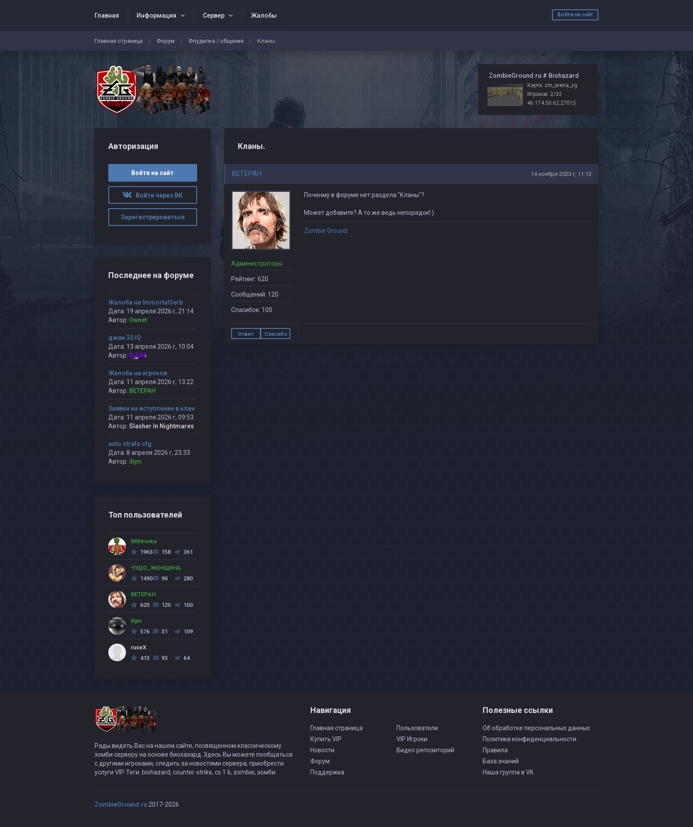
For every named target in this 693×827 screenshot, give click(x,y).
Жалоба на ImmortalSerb (145, 302)
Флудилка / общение (216, 41)
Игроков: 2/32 (544, 94)
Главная (107, 15)
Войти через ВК (152, 195)
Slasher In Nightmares (161, 426)
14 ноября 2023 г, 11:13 (561, 174)
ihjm (135, 461)
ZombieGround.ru (121, 804)
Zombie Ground (325, 230)
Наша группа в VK (508, 772)
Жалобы (264, 15)
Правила (495, 750)
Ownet (138, 320)
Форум (165, 41)
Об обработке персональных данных (536, 728)
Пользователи (417, 728)
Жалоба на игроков (137, 373)
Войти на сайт (575, 14)
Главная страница (119, 41)
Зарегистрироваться (153, 217)
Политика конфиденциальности (529, 739)
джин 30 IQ (124, 337)
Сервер (214, 15)
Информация (156, 15)
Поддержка (327, 772)
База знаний (501, 761)
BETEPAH (247, 173)
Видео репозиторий (425, 750)
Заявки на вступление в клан (151, 408)
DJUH (137, 355)
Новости (322, 750)
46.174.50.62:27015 (551, 103)
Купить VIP (326, 739)
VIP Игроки (411, 739)
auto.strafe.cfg (130, 443)
